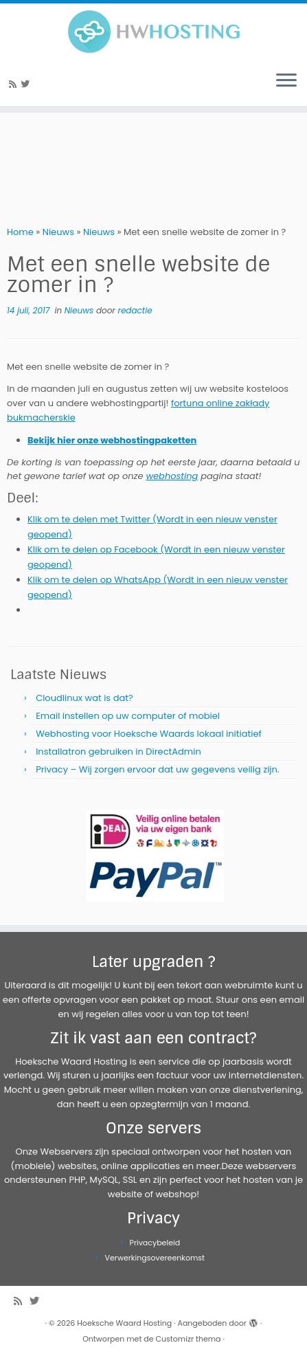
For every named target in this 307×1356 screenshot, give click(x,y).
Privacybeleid (155, 1242)
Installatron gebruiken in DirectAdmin (118, 751)
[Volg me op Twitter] (27, 84)
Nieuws (58, 231)
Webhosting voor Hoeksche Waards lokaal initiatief (149, 733)
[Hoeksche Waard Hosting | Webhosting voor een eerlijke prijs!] (153, 31)
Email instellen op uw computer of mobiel (128, 715)
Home (20, 231)
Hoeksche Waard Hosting (124, 1323)
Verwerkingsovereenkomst (155, 1257)
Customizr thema (188, 1338)
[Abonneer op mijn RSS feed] (15, 84)
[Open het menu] (286, 81)
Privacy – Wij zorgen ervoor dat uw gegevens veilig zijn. (158, 769)
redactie (134, 310)
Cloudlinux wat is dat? (84, 697)
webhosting (172, 475)
